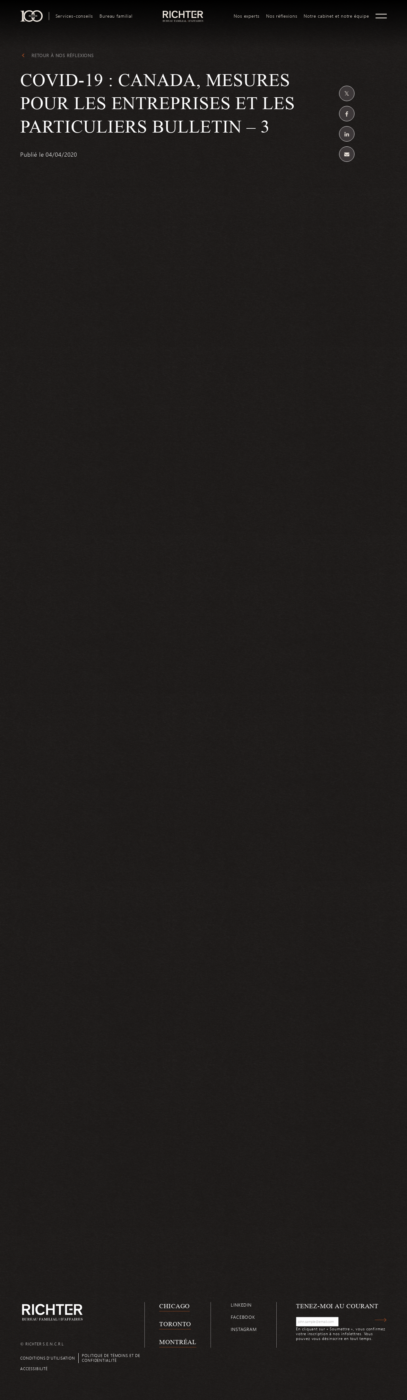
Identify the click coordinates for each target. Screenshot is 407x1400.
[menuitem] (74, 16)
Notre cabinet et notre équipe (336, 16)
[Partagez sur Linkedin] (347, 134)
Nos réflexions (282, 16)
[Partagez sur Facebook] (347, 113)
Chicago (174, 1305)
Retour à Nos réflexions (62, 55)
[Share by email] (347, 154)
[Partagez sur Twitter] (347, 93)
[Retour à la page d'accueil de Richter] (52, 1312)
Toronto (175, 1323)
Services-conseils (74, 16)
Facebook (243, 1317)
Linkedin (241, 1305)
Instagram (244, 1329)
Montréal (177, 1341)
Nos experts (247, 16)
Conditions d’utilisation (47, 1358)
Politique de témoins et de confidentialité (111, 1358)
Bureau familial (116, 16)
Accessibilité (34, 1368)
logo (183, 12)
